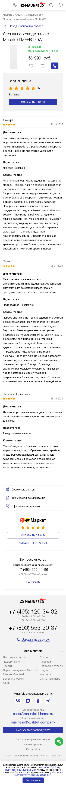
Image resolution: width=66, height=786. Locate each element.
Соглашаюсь (33, 780)
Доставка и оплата (14, 657)
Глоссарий (46, 661)
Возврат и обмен (13, 678)
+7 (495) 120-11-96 (33, 570)
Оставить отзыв (33, 102)
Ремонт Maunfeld (13, 674)
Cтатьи (44, 657)
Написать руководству (33, 730)
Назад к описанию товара (23, 26)
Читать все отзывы (33, 543)
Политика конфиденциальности (33, 739)
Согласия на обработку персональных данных (38, 773)
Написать (33, 582)
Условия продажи (33, 744)
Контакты (46, 674)
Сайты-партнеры (50, 678)
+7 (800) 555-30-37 (33, 628)
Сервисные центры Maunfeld (20, 670)
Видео (44, 670)
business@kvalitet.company (33, 722)
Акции (6, 683)
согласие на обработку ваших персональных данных (32, 768)
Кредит (7, 666)
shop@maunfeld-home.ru (33, 714)
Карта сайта (33, 749)
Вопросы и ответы (51, 666)
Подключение (11, 661)
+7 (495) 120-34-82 (33, 611)
